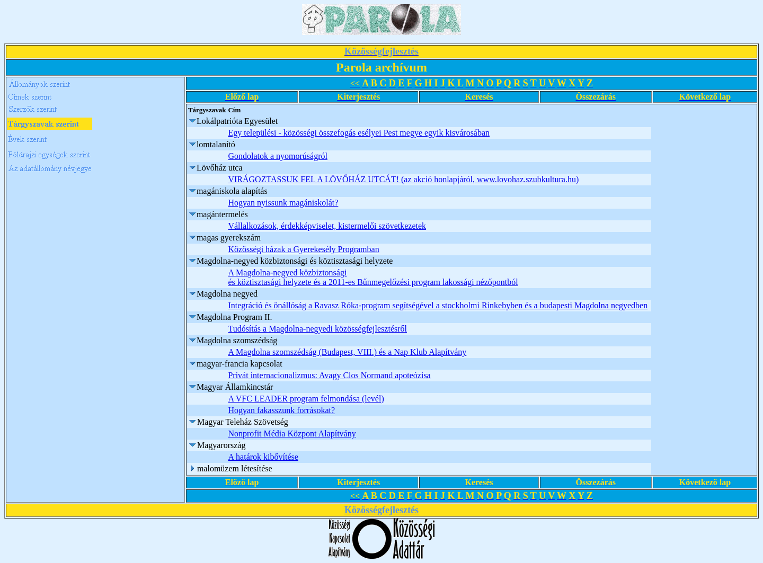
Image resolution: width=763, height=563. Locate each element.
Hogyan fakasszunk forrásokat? (281, 410)
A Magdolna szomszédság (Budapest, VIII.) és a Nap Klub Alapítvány (347, 351)
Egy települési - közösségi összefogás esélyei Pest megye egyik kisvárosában (359, 132)
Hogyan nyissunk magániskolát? (283, 202)
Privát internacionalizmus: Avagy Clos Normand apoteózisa (329, 375)
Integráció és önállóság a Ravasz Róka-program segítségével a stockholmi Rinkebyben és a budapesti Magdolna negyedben (437, 305)
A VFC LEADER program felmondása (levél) (306, 398)
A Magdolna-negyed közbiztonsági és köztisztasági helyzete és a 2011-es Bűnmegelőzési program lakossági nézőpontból (373, 277)
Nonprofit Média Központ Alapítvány (292, 433)
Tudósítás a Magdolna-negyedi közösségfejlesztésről (317, 328)
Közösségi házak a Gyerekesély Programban (303, 249)
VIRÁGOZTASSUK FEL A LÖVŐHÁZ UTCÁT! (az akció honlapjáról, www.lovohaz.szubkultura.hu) (403, 179)
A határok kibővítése (263, 456)
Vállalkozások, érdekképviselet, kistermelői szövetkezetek (327, 225)
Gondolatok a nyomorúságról (277, 155)
